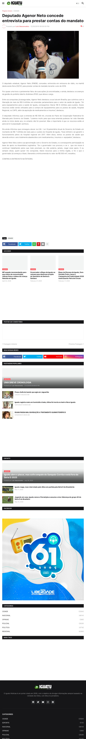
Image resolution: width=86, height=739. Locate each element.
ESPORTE (43, 723)
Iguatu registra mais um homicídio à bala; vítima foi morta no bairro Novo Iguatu (45, 402)
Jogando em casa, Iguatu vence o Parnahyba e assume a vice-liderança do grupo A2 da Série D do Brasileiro (48, 498)
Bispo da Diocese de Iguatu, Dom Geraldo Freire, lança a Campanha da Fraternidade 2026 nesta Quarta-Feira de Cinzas (71, 275)
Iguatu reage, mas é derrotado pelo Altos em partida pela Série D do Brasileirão (44, 487)
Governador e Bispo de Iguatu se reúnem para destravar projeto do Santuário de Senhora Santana (42, 275)
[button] (3, 3)
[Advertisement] (43, 218)
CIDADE (16, 11)
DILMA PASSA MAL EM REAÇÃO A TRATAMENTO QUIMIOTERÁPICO (40, 412)
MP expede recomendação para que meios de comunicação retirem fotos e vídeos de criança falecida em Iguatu (14, 275)
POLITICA (43, 627)
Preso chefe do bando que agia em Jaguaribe (32, 392)
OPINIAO (43, 619)
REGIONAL (43, 631)
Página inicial (7, 11)
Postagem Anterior (10, 344)
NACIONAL (43, 615)
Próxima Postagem (76, 344)
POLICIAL (43, 623)
